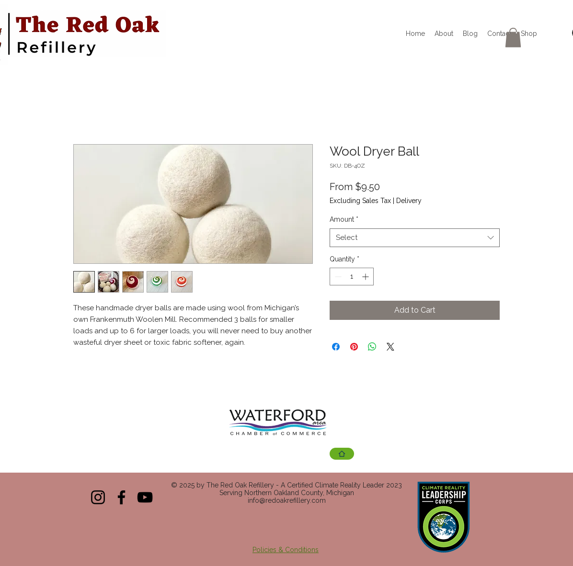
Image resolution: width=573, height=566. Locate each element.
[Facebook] (121, 497)
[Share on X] (390, 346)
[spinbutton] (351, 276)
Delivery (409, 200)
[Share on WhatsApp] (372, 346)
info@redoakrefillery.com (287, 500)
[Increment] (366, 276)
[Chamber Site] (342, 454)
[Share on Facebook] (336, 346)
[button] (513, 37)
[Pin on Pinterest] (354, 346)
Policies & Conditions (285, 550)
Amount (344, 219)
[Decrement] (337, 276)
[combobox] (415, 237)
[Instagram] (98, 497)
